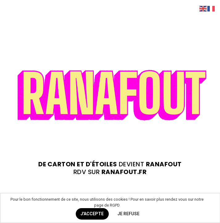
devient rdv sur (110, 168)
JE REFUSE (128, 213)
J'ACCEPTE (92, 213)
